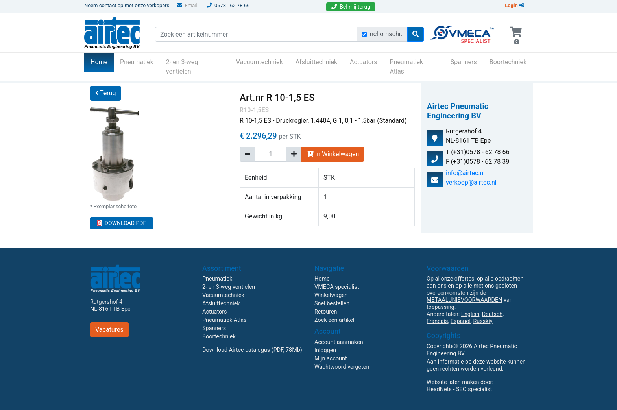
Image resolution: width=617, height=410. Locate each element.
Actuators (363, 62)
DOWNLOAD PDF (121, 223)
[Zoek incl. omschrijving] (364, 34)
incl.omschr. (385, 34)
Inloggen (325, 350)
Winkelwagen (331, 295)
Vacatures (109, 329)
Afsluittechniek (316, 62)
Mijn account (330, 358)
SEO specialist (474, 389)
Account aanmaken (338, 342)
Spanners (464, 62)
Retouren (325, 311)
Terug (105, 93)
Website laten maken (453, 382)
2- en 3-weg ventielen (182, 66)
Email (187, 5)
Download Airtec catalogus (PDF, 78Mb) (252, 350)
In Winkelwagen (333, 154)
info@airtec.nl (465, 173)
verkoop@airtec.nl (471, 182)
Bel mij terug (350, 7)
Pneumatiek (136, 62)
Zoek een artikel (334, 320)
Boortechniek (508, 62)
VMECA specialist (336, 287)
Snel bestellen (331, 303)
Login (514, 5)
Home (102, 61)
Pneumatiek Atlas (406, 66)
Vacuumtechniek (259, 62)
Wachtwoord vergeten (341, 367)
